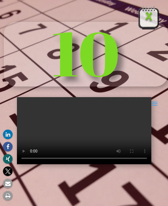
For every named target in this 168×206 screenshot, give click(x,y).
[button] (8, 134)
